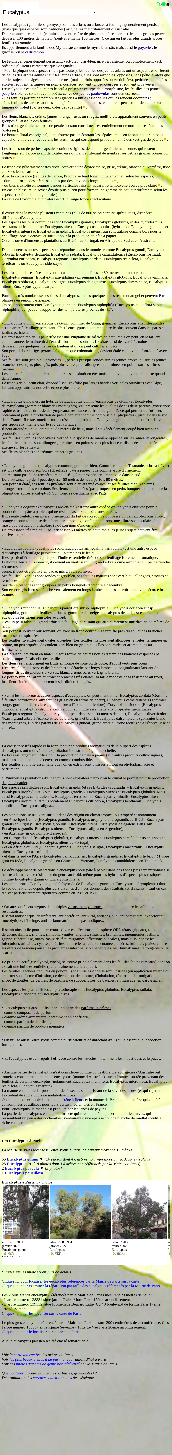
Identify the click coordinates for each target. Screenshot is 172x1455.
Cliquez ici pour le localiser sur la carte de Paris (40, 1331)
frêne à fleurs (73, 1099)
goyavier (145, 47)
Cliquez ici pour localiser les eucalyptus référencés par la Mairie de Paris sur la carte (70, 1281)
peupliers (9, 93)
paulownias (100, 93)
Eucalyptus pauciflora (24, 1173)
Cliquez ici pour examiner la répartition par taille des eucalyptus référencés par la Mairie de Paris (81, 1285)
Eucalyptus (17, 1163)
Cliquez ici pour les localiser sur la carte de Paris (41, 1313)
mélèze (136, 1099)
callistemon (34, 52)
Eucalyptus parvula (22, 1168)
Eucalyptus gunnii (22, 1159)
